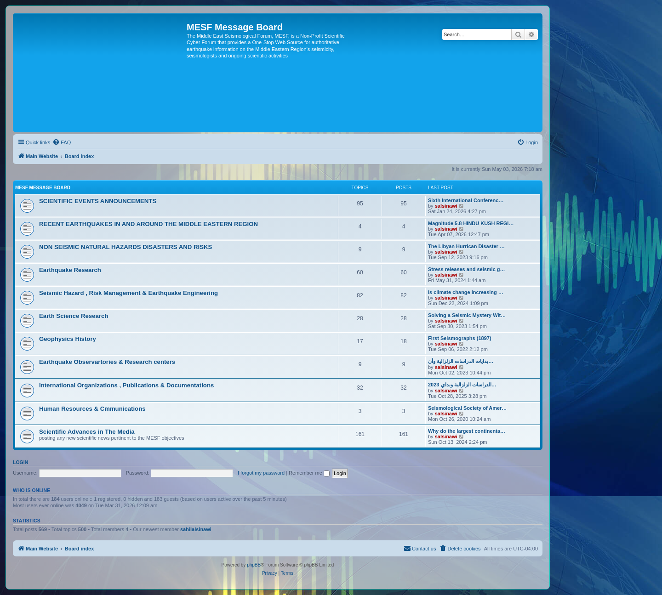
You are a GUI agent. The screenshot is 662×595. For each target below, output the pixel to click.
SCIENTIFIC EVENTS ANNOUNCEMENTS (97, 201)
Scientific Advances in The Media (87, 431)
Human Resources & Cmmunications (92, 408)
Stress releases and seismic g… (466, 269)
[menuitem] (61, 142)
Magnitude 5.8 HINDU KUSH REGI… (471, 223)
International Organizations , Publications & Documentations (126, 385)
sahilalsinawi (195, 529)
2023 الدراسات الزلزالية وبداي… (462, 384)
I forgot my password (261, 473)
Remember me (309, 473)
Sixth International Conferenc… (465, 200)
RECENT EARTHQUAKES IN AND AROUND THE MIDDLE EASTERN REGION (148, 224)
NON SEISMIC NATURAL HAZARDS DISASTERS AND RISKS (125, 247)
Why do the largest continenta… (466, 431)
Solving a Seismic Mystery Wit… (467, 315)
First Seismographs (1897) (459, 338)
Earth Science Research (73, 315)
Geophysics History (67, 338)
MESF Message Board (42, 187)
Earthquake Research (70, 269)
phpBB (254, 564)
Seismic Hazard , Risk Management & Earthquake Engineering (128, 292)
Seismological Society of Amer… (467, 408)
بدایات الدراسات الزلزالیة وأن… (460, 361)
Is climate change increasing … (465, 292)
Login (20, 462)
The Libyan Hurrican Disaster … (466, 246)
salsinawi (446, 206)
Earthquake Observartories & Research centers (107, 361)
